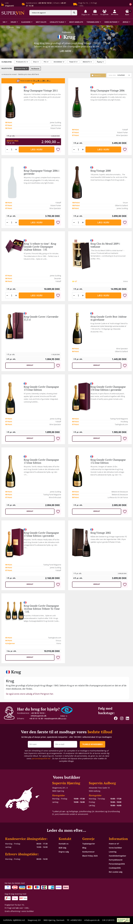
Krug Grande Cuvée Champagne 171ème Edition (41, 461)
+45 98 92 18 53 (37, 713)
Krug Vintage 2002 (101, 532)
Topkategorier (88, 843)
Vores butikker (115, 847)
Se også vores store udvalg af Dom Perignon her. (30, 693)
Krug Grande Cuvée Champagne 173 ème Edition (41, 388)
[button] (86, 13)
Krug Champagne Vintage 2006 (108, 90)
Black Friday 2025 (90, 856)
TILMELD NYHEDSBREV (92, 744)
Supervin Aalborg (102, 783)
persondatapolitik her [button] (41, 758)
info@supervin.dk (38, 716)
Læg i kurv (36, 149)
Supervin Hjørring (66, 783)
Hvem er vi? (114, 843)
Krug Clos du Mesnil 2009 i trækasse (105, 245)
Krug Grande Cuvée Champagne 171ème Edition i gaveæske (41, 534)
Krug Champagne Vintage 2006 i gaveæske (41, 172)
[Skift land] (130, 4)
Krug (18, 27)
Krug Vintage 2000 (101, 170)
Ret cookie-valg (115, 872)
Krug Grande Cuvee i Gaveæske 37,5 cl (41, 318)
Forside (11, 27)
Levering (112, 851)
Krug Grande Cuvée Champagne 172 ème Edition (108, 461)
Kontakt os (63, 843)
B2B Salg (62, 847)
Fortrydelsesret (115, 860)
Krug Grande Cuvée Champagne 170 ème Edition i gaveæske (108, 388)
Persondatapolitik (117, 864)
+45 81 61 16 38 (36, 718)
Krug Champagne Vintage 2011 (41, 90)
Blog (84, 847)
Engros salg (64, 851)
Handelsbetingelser (117, 856)
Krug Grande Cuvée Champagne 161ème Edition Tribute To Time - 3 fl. (42, 608)
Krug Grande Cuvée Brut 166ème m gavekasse (109, 318)
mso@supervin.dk (52, 718)
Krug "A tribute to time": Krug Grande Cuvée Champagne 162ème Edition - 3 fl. (40, 246)
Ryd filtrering (35, 68)
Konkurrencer (88, 851)
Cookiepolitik (115, 868)
